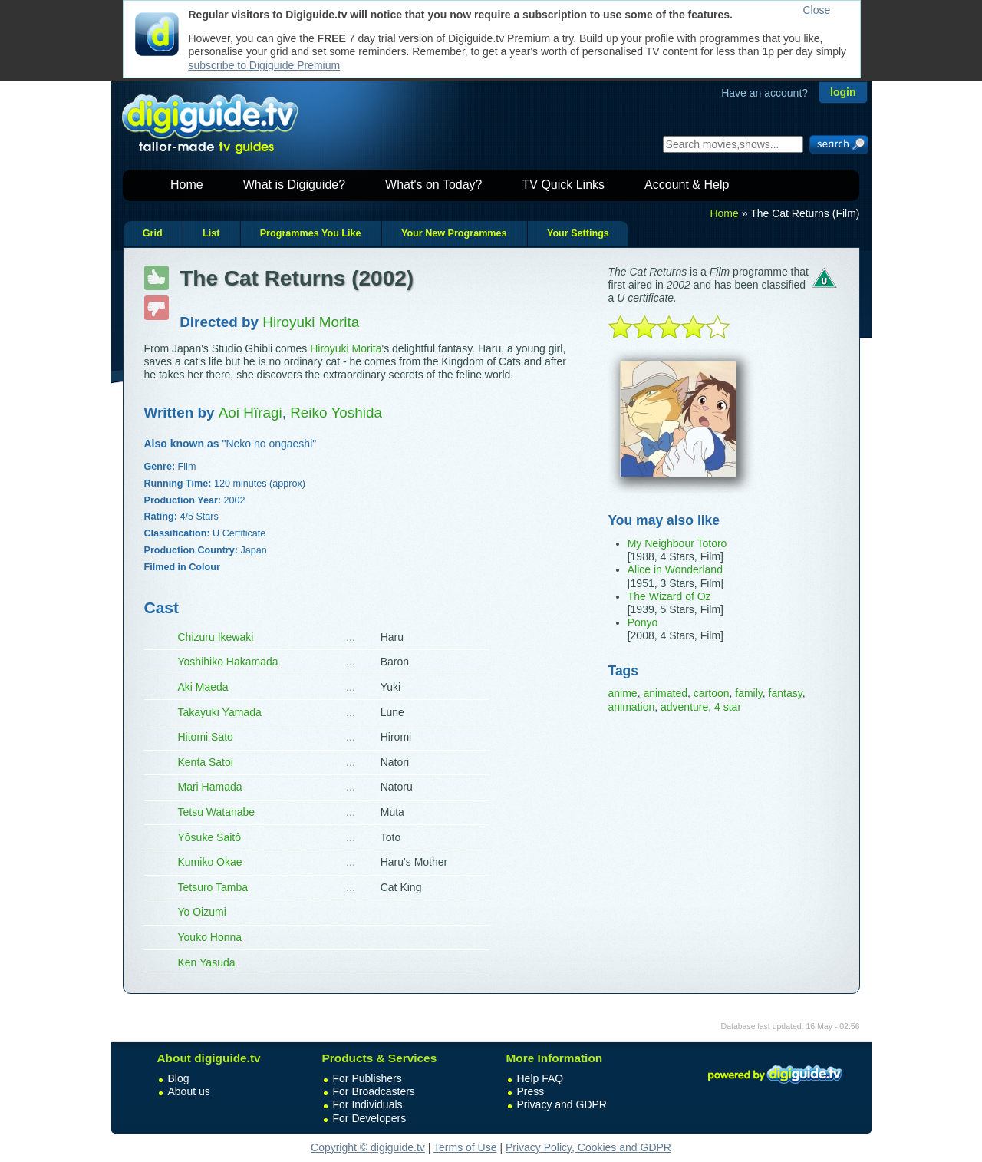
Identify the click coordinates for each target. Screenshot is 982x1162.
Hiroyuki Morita (345, 348)
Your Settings (578, 233)
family (749, 693)
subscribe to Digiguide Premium (265, 65)
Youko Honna (210, 937)
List (211, 233)
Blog (178, 1078)
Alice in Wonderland (675, 569)
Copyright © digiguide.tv (368, 1147)
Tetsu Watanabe (216, 812)
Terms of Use (464, 1147)
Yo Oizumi (202, 912)
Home (186, 184)
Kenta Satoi (205, 762)
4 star (727, 707)
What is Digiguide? (294, 184)
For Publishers (367, 1078)
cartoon (712, 693)
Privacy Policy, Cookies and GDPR (588, 1147)
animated (665, 693)
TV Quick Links (563, 184)
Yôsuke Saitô (210, 837)
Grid (153, 233)
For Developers (370, 1118)
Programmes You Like (310, 233)
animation (631, 707)
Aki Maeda (203, 687)
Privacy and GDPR (562, 1104)
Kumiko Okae (210, 862)
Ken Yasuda (207, 962)
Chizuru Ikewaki (216, 637)
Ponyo (643, 622)
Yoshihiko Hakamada (228, 661)
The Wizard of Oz (669, 596)
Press (531, 1091)
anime (623, 693)
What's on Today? (433, 184)
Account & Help (686, 184)
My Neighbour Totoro (677, 543)
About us (189, 1091)
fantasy (785, 693)
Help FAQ (540, 1078)
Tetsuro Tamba (213, 887)
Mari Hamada (210, 787)
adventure (684, 707)
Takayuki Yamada (220, 712)
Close (817, 10)
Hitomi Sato (205, 737)
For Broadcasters (374, 1091)
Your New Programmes (454, 233)
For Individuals (368, 1104)
